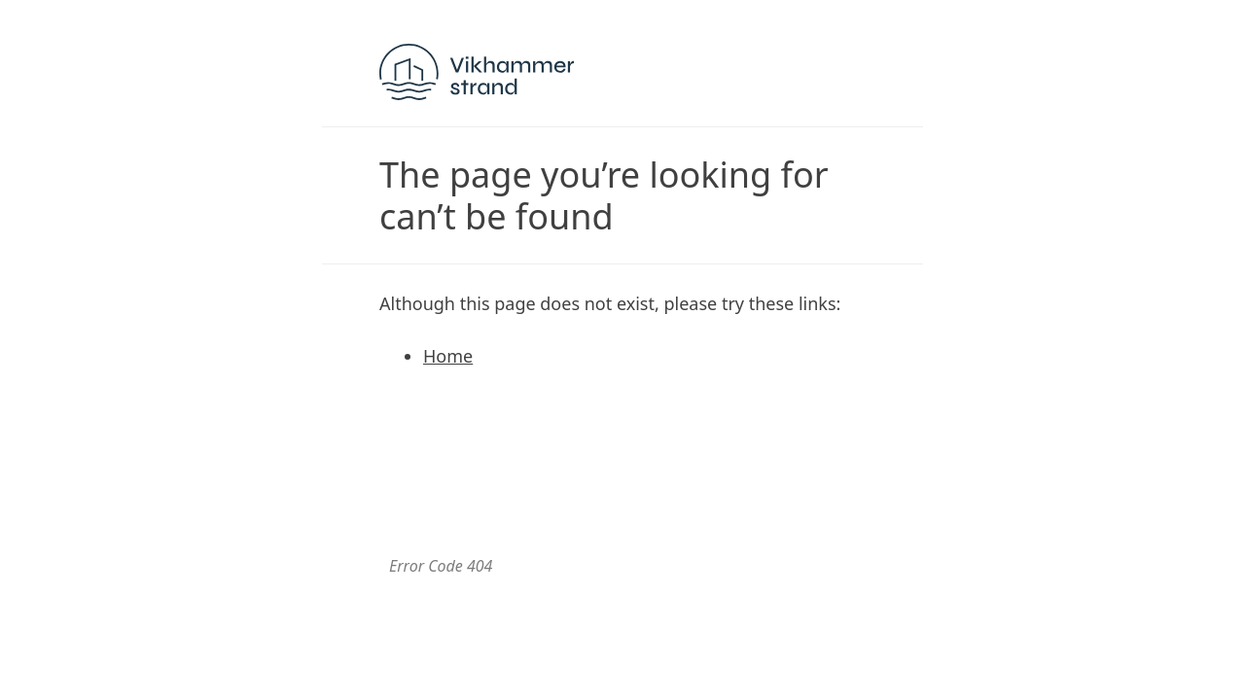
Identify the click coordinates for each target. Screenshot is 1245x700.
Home (448, 356)
